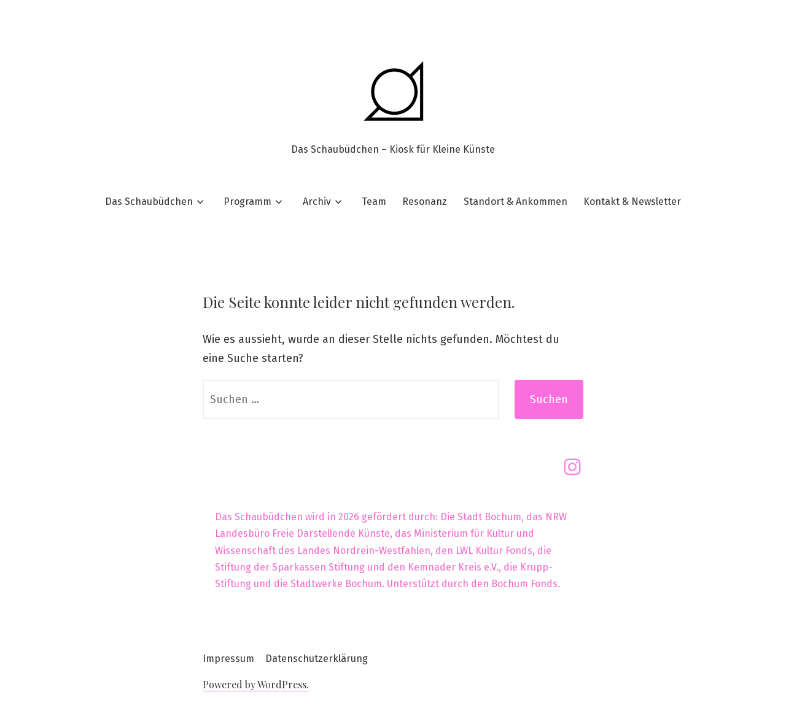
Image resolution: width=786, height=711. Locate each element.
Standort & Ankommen (515, 201)
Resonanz (424, 201)
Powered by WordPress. (256, 684)
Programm (247, 201)
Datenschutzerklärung (316, 658)
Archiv (317, 201)
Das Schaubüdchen (149, 201)
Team (374, 201)
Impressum (228, 658)
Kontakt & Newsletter (632, 201)
